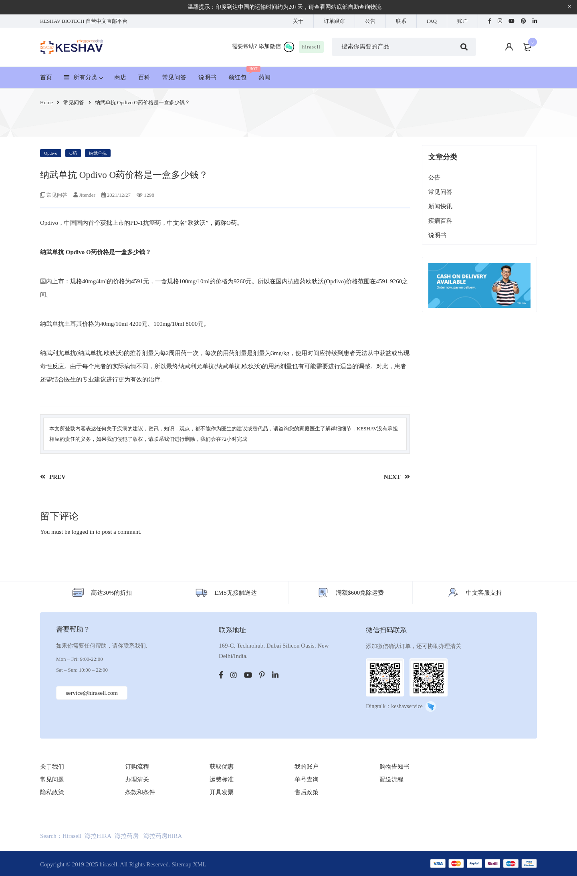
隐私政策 (52, 792)
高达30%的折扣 (111, 592)
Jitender (87, 195)
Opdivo (50, 153)
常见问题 (52, 779)
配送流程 (391, 779)
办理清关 (137, 779)
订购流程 (137, 766)
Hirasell (72, 836)
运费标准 (222, 779)
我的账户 (307, 766)
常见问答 (73, 102)
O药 (73, 153)
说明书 (437, 235)
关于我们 (52, 766)
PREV (57, 477)
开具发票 (222, 792)
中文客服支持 (484, 592)
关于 (298, 21)
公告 (370, 21)
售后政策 (307, 792)
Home (46, 102)
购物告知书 (394, 766)
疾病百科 (440, 221)
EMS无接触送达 (235, 592)
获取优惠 (222, 766)
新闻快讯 (440, 206)
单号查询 (307, 779)
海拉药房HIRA (162, 836)
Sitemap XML (188, 864)
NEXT (392, 477)
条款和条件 (140, 792)
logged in (83, 532)
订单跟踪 (334, 21)
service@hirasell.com (93, 693)
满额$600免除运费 (360, 592)
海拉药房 (127, 836)
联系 (401, 21)
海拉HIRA (98, 836)
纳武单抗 (98, 153)
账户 (462, 21)
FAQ (432, 21)
